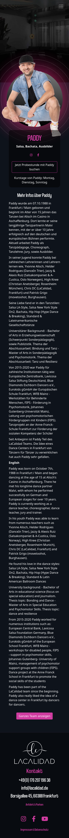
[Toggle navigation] (61, 6)
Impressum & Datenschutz (34, 829)
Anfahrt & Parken (34, 804)
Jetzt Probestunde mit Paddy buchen (34, 167)
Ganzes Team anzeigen (34, 716)
